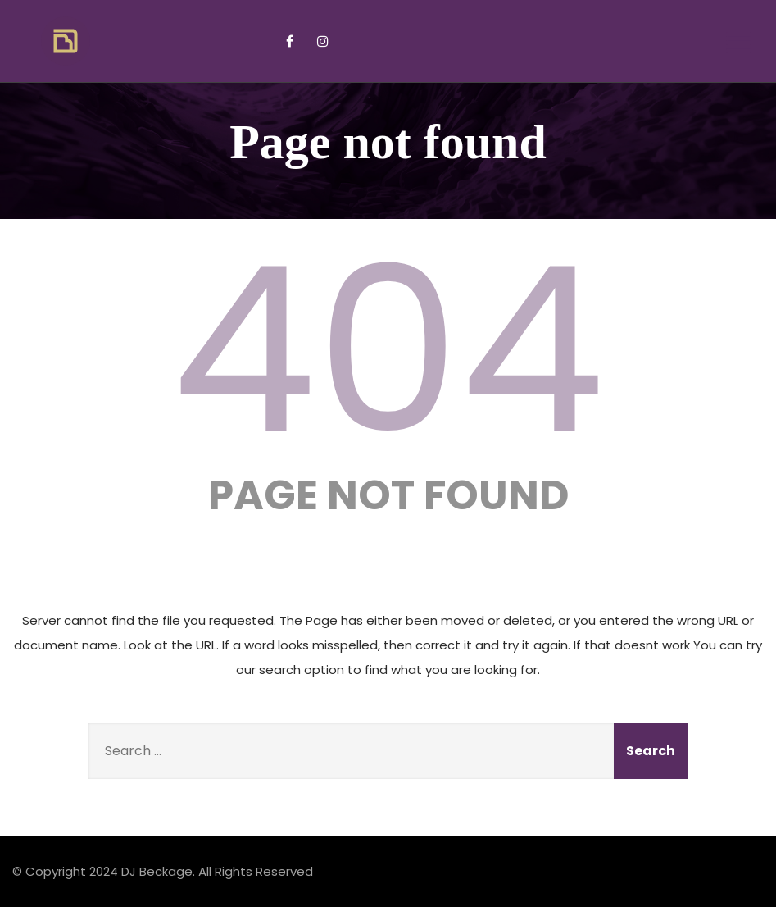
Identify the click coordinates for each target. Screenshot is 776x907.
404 (388, 350)
